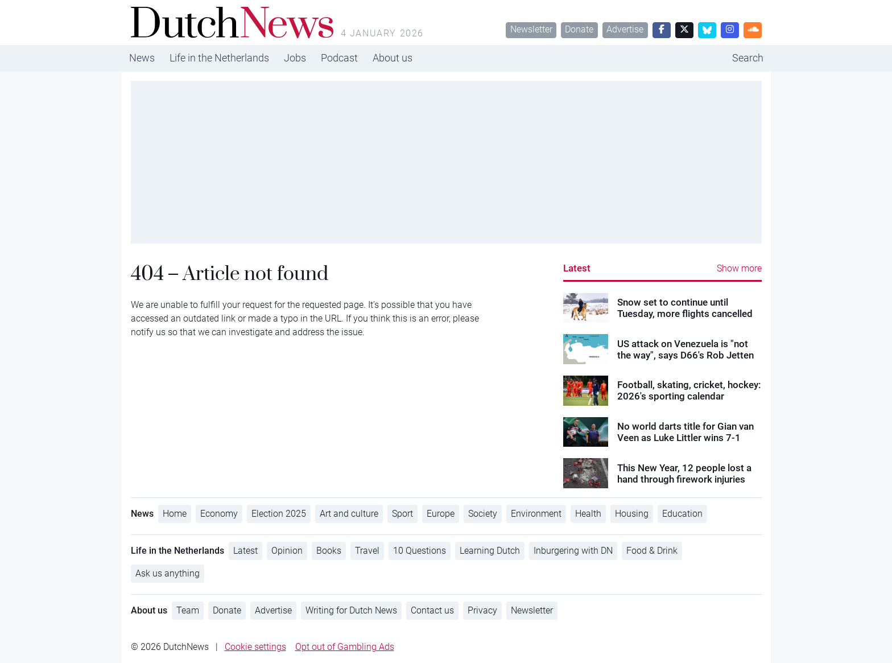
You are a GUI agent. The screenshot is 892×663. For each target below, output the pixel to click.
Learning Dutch (490, 550)
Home (175, 513)
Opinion (287, 550)
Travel (367, 550)
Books (328, 550)
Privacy (482, 610)
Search (747, 58)
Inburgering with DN (573, 550)
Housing (632, 513)
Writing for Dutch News (351, 610)
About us (392, 58)
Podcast (339, 58)
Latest (576, 268)
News (142, 58)
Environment (536, 513)
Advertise (624, 29)
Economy (219, 513)
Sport (402, 513)
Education (682, 513)
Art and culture (349, 513)
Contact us (432, 610)
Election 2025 (278, 513)
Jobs (295, 58)
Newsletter (531, 29)
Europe (441, 513)
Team (187, 610)
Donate (579, 29)
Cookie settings (255, 646)
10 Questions (419, 550)
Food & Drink (652, 550)
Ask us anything (167, 573)
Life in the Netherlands (219, 58)
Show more (739, 268)
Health (588, 513)
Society (482, 513)
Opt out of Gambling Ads (344, 646)
